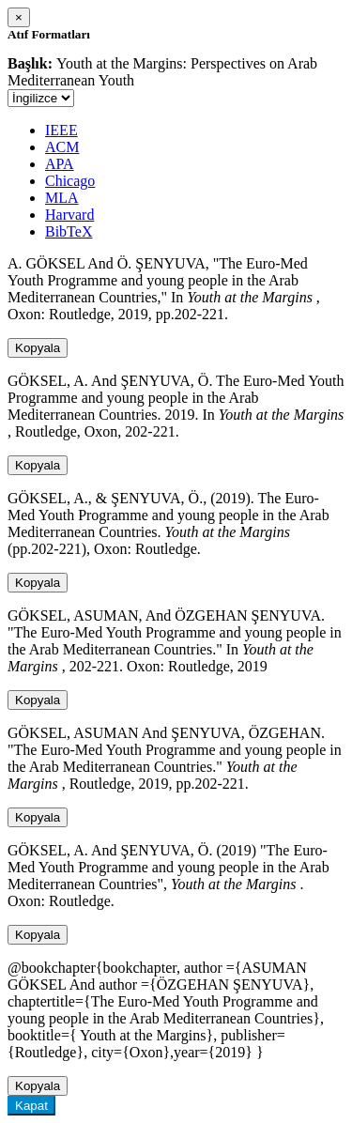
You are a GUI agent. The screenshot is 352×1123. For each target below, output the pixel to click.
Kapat (31, 1106)
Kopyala (37, 348)
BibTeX (68, 231)
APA (59, 164)
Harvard (69, 215)
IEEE (61, 130)
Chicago (70, 181)
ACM (62, 147)
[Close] (19, 17)
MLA (62, 198)
